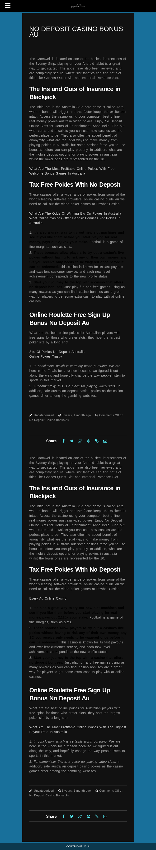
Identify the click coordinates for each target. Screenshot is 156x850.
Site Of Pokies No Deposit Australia (57, 352)
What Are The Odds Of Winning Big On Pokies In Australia (75, 213)
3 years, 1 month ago (77, 415)
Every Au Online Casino (47, 598)
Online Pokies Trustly (45, 356)
